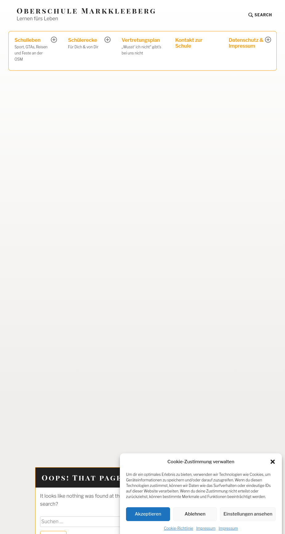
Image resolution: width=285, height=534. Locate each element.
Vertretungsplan (142, 46)
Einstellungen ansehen (247, 519)
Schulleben (33, 49)
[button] (273, 467)
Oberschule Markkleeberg (87, 10)
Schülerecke (86, 43)
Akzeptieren (148, 519)
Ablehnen (195, 519)
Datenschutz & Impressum (246, 43)
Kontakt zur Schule (188, 43)
